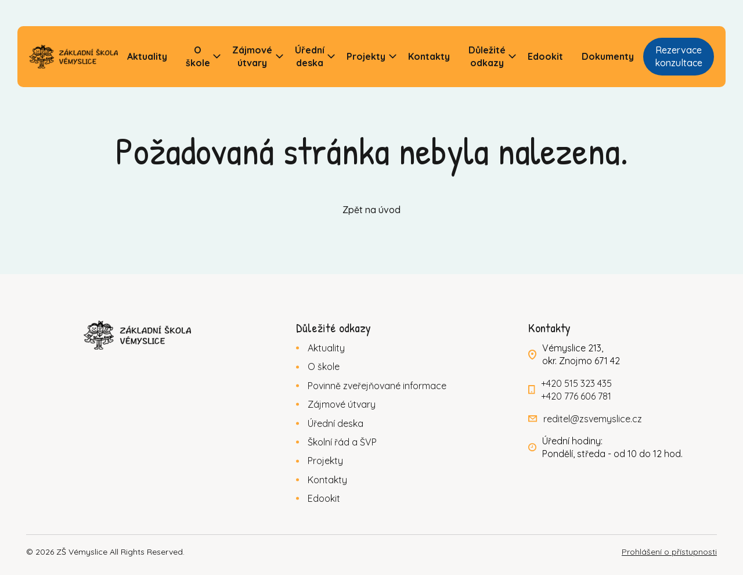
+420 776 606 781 (576, 396)
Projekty (366, 56)
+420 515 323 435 (576, 383)
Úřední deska (309, 56)
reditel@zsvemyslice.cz (592, 419)
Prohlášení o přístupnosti (669, 552)
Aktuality (147, 56)
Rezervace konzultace (678, 56)
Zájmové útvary (252, 56)
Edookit (545, 56)
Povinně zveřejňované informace (377, 385)
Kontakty (429, 56)
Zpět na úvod (371, 209)
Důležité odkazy (487, 56)
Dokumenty (608, 56)
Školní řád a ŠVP (342, 442)
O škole (198, 56)
